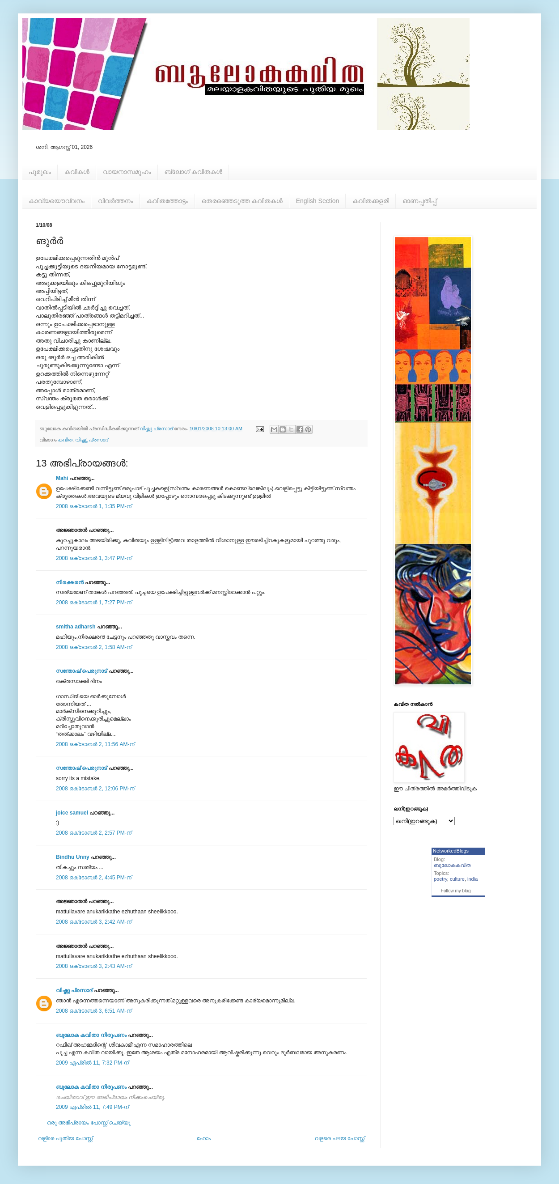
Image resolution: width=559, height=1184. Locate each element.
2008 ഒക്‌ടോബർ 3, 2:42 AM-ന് (93, 922)
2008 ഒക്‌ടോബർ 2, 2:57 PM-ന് (93, 833)
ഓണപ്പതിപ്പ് (419, 200)
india (472, 879)
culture (457, 879)
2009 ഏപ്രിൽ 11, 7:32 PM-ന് (92, 1063)
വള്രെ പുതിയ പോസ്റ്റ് (65, 1138)
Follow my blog (456, 890)
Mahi (62, 478)
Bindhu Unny (72, 857)
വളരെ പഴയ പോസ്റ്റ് (339, 1138)
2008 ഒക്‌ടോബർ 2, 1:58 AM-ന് (93, 647)
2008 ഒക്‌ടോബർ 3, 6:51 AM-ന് (93, 1011)
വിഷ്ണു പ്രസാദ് (91, 439)
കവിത (65, 439)
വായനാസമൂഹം (127, 171)
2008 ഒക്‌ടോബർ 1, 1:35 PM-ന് (93, 506)
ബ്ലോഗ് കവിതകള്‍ (193, 171)
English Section (317, 200)
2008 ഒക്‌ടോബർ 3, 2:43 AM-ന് (93, 966)
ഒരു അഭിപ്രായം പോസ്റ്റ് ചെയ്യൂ (89, 1123)
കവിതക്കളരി (370, 200)
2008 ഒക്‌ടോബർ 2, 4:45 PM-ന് (93, 877)
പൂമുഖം (40, 171)
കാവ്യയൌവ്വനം (57, 200)
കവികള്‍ (76, 171)
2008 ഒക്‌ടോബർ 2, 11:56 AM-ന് (95, 744)
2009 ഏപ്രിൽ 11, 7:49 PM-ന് (92, 1107)
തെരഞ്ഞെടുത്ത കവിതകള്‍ (242, 200)
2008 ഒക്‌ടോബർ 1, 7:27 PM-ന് (93, 602)
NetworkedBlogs (451, 850)
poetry (440, 879)
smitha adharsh (76, 627)
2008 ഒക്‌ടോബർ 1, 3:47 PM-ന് (93, 558)
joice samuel (72, 813)
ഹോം (204, 1138)
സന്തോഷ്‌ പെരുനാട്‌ (82, 671)
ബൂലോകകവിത (452, 865)
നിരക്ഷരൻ (70, 582)
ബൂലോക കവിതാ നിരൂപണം (91, 1035)
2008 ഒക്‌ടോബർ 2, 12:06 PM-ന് (95, 788)
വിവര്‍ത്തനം (115, 200)
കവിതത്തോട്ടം (167, 200)
